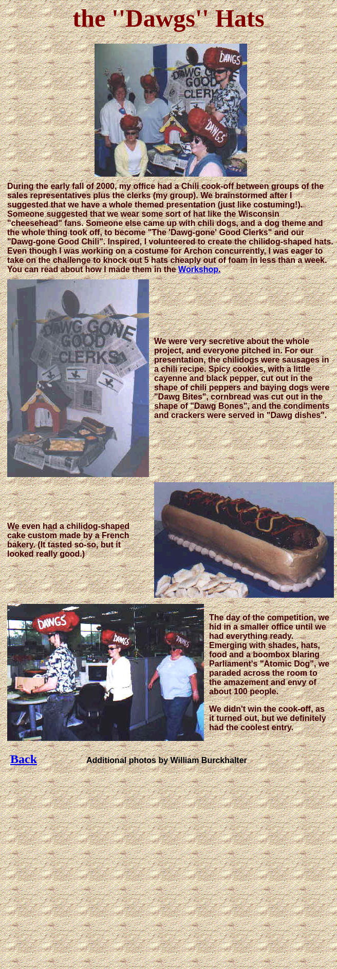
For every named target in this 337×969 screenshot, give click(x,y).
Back (23, 759)
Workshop (198, 269)
